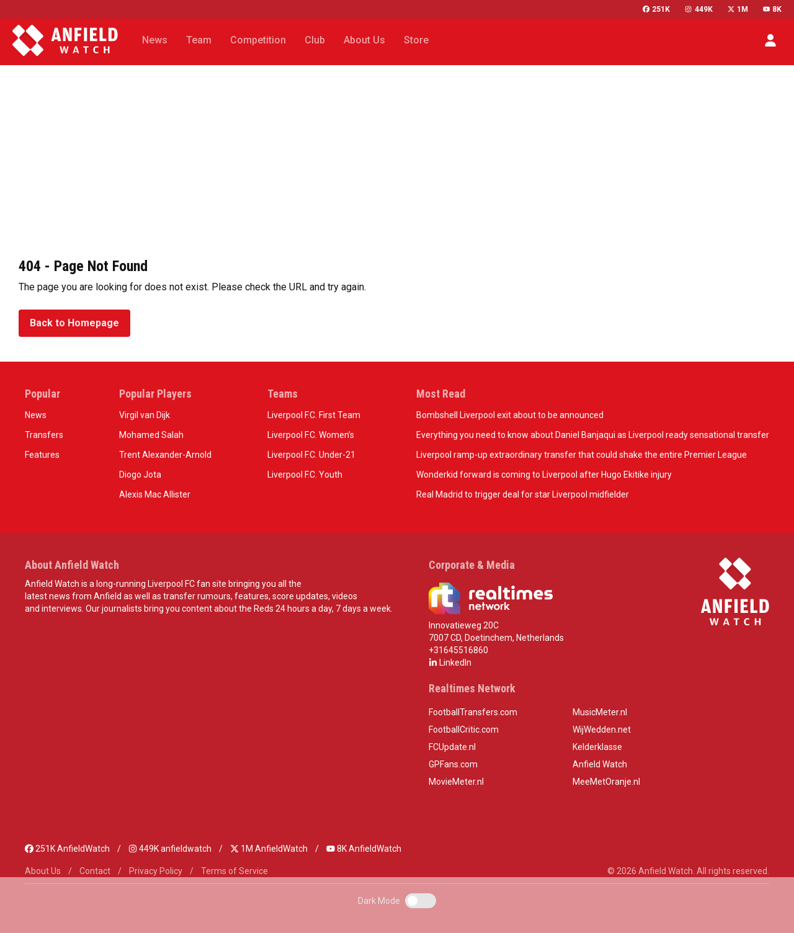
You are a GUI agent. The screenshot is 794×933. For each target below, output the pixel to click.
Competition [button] (258, 40)
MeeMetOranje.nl (606, 782)
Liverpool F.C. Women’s (310, 435)
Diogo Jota (140, 475)
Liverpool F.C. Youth (304, 475)
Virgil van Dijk (144, 415)
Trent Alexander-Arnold (165, 455)
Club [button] (315, 40)
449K (698, 9)
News (36, 415)
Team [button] (199, 40)
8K (772, 9)
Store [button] (416, 40)
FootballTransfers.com (473, 712)
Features (42, 455)
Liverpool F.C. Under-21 (311, 455)
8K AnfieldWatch (363, 849)
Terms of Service (234, 871)
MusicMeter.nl (600, 712)
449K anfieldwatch (170, 849)
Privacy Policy (155, 871)
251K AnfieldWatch (67, 849)
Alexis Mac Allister (154, 494)
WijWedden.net (602, 729)
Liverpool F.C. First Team (313, 415)
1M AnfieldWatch (269, 849)
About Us (43, 871)
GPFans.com (453, 764)
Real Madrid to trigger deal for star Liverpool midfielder (522, 494)
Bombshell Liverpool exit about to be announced (510, 415)
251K (656, 9)
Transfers (44, 435)
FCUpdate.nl (452, 747)
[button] (770, 40)
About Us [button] (364, 40)
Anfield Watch (600, 764)
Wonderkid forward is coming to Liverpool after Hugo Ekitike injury (544, 475)
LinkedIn (450, 662)
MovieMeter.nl (456, 782)
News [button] (154, 40)
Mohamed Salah (151, 435)
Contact (94, 871)
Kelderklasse (597, 747)
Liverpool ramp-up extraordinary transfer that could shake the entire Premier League (581, 455)
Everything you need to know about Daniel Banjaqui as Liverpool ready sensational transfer (592, 435)
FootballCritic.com (464, 729)
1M (738, 9)
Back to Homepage (74, 323)
